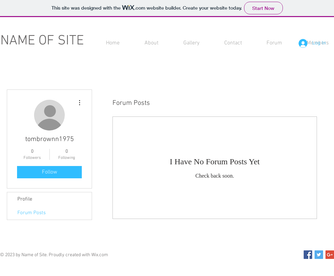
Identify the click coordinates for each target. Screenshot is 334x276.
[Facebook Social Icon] (308, 254)
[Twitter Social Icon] (319, 254)
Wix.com (99, 255)
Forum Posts (31, 213)
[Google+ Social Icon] (329, 254)
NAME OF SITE (42, 41)
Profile (24, 199)
